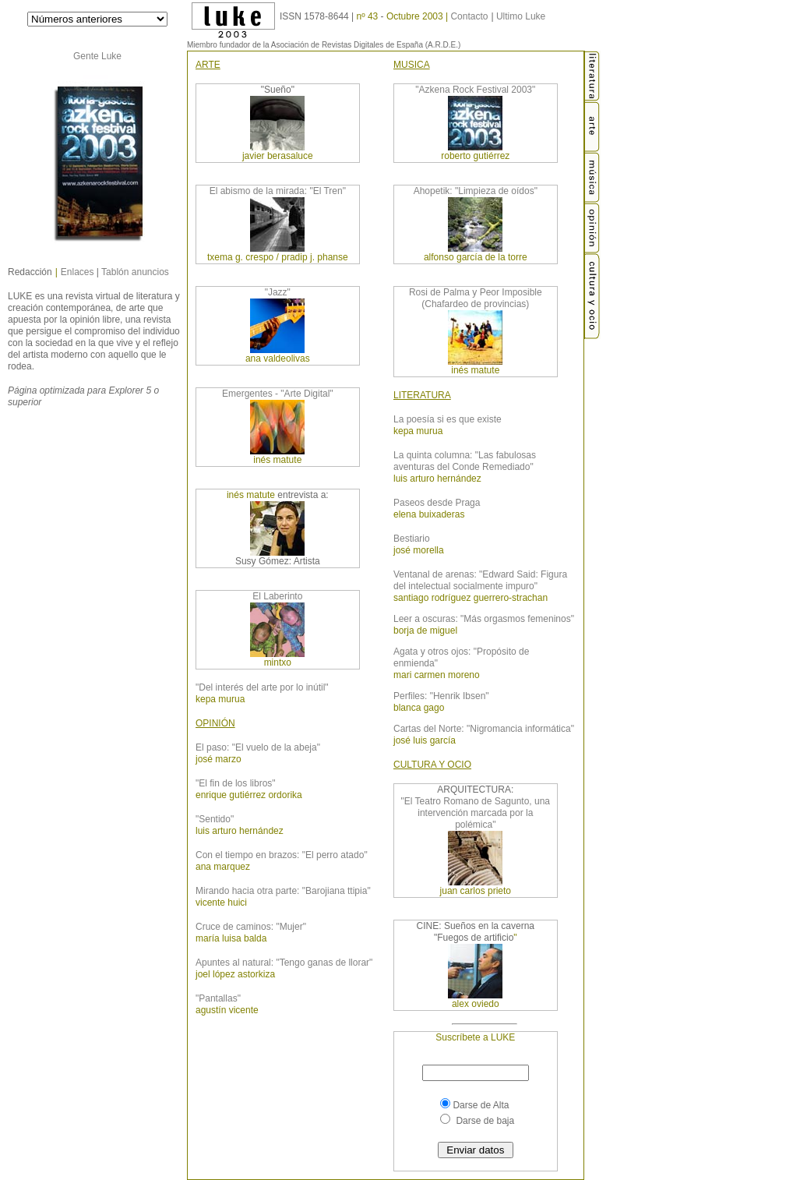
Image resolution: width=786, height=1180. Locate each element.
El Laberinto (277, 596)
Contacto (469, 16)
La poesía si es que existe (447, 419)
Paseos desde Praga (436, 502)
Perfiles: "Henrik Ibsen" (441, 696)
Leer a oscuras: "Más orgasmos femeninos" (483, 618)
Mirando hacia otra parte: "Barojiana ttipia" (283, 890)
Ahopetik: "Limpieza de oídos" (476, 190)
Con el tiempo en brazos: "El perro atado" (282, 855)
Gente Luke (97, 56)
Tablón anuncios (135, 272)
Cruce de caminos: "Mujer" (251, 926)
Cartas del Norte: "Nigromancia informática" (483, 728)
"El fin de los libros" (236, 783)
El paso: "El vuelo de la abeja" (258, 747)
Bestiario (411, 538)
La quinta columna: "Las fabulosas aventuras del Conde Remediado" (464, 461)
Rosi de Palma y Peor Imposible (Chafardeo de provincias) (475, 298)
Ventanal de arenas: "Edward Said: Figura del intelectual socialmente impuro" (480, 580)
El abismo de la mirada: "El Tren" (278, 190)
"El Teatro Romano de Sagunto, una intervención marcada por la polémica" (476, 813)
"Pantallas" (218, 998)
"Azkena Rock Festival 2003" (475, 89)
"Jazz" (278, 292)
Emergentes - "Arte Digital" (277, 393)
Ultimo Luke (520, 16)
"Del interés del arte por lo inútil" (262, 687)
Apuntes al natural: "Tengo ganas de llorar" (284, 962)
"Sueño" (277, 89)
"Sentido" (215, 819)
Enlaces (77, 272)
